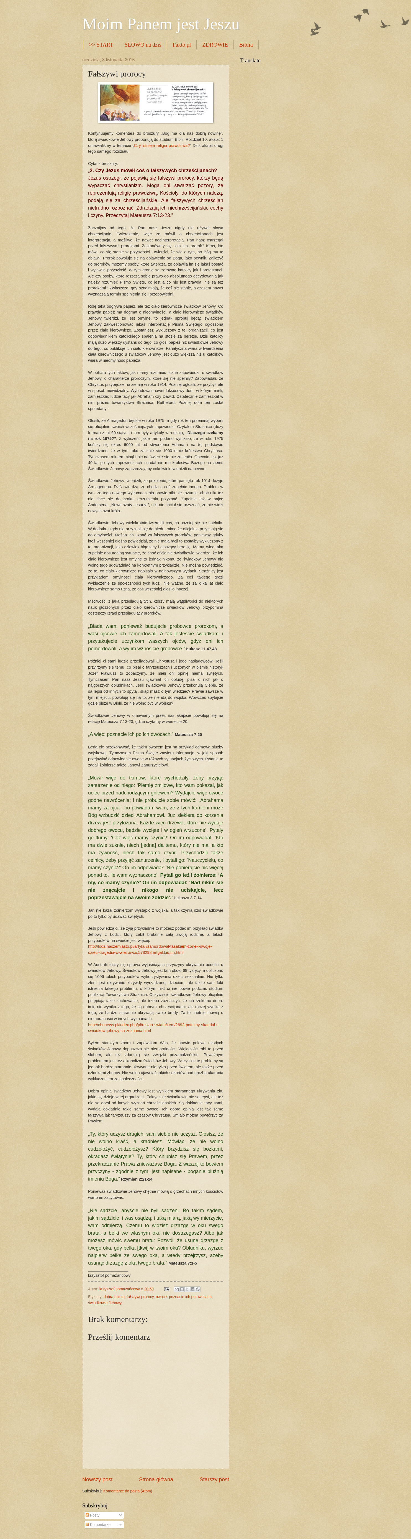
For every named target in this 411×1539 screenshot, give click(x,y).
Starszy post (214, 1479)
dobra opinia (114, 1297)
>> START (101, 45)
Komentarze (98, 1525)
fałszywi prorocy (140, 1297)
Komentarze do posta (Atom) (127, 1491)
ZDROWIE (215, 45)
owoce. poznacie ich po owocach (184, 1297)
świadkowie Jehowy (105, 1303)
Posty (92, 1515)
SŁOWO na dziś (143, 45)
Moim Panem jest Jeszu (161, 24)
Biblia (246, 45)
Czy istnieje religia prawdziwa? (162, 145)
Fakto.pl (182, 45)
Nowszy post (97, 1479)
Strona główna (156, 1479)
